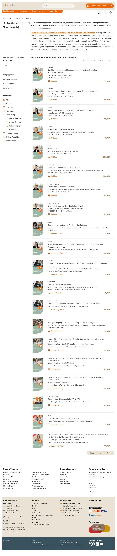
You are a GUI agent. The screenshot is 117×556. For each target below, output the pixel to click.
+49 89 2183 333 (9, 513)
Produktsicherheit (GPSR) (40, 524)
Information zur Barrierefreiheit (42, 545)
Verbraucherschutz (38, 479)
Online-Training (14, 122)
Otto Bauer (92, 488)
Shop (9, 18)
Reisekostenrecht (37, 477)
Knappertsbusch (53, 165)
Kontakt (34, 510)
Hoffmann (51, 260)
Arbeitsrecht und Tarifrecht (22, 18)
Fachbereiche (8, 11)
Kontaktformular (8, 529)
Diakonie (6, 479)
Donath (50, 127)
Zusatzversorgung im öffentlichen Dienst (63, 418)
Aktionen (23, 11)
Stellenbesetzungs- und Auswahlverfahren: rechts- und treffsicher (74, 303)
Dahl (49, 435)
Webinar (11, 129)
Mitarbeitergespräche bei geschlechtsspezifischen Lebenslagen (73, 91)
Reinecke (76, 339)
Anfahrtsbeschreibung (96, 477)
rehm (90, 481)
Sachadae (95, 339)
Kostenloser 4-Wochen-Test (72, 508)
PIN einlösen (36, 520)
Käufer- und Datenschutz (71, 510)
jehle (90, 483)
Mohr (49, 415)
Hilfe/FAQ (35, 517)
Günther (70, 435)
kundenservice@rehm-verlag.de (14, 523)
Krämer (56, 339)
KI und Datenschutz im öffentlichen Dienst (64, 167)
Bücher (7, 103)
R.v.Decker (92, 485)
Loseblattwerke (10, 133)
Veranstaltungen (65, 477)
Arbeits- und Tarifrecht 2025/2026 (61, 187)
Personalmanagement (39, 472)
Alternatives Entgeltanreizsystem (61, 129)
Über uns (92, 474)
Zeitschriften (9, 141)
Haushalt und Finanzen (11, 481)
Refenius (50, 437)
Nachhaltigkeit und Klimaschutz (42, 515)
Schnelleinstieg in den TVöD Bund (61, 363)
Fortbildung (9, 115)
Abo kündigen (36, 522)
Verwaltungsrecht (37, 486)
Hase (49, 146)
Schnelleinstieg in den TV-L (58, 382)
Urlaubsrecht (8, 84)
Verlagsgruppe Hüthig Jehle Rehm (100, 472)
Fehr (65, 435)
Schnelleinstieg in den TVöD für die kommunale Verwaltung (71, 344)
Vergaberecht (36, 484)
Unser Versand (95, 500)
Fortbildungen (37, 11)
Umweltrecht (36, 481)
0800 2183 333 (8, 508)
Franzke (50, 67)
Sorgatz (50, 222)
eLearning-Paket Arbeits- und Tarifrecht (63, 440)
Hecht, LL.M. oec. (66, 339)
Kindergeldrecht (8, 486)
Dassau (50, 339)
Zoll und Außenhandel (39, 488)
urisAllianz (92, 492)
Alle (6, 100)
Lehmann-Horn (85, 339)
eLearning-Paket (15, 118)
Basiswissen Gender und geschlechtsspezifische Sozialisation (72, 110)
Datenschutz (64, 540)
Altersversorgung (10, 79)
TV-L (5, 70)
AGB (33, 540)
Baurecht (6, 474)
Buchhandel (36, 513)
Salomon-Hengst (53, 184)
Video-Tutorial (13, 126)
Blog (33, 508)
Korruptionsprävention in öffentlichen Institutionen (67, 225)
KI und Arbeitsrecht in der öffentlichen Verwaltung (67, 206)
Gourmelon (51, 282)
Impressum (7, 540)
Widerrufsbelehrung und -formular (71, 545)
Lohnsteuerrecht (8, 488)
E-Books (8, 107)
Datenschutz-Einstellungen (69, 542)
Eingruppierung (9, 75)
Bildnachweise (36, 542)
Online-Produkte (11, 137)
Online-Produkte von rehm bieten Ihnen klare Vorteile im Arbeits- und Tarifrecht (63, 33)
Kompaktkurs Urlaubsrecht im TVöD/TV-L (64, 399)
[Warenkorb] (110, 12)
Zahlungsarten (96, 508)
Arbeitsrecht (8, 88)
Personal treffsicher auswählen (60, 284)
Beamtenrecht (8, 477)
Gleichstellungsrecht (10, 484)
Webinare (63, 479)
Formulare (8, 111)
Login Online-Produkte (39, 504)
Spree (55, 341)
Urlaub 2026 (52, 148)
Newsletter (53, 11)
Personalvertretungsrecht (40, 474)
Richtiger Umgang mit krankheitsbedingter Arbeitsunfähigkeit (72, 322)
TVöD (5, 65)
